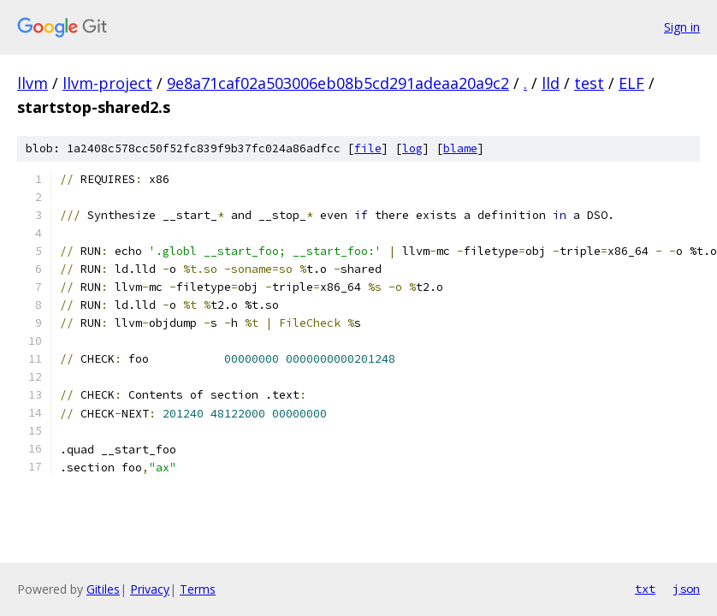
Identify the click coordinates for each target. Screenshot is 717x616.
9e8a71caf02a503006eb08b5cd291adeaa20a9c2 (338, 83)
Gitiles (103, 589)
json (686, 588)
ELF (631, 83)
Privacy (149, 589)
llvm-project (107, 83)
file (368, 148)
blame (460, 148)
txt (645, 588)
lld (551, 83)
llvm (32, 83)
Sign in (682, 27)
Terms (198, 589)
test (589, 83)
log (412, 148)
